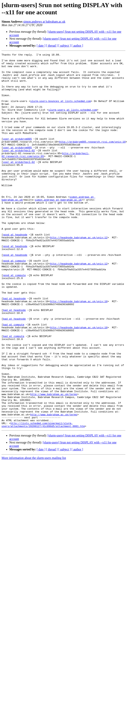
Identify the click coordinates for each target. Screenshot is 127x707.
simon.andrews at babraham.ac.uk (44, 21)
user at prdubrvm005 (17, 156)
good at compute (14, 302)
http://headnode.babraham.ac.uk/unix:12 (78, 274)
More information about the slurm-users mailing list (34, 532)
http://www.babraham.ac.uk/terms (53, 462)
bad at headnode (14, 347)
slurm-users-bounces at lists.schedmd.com (60, 111)
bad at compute (13, 379)
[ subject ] (64, 45)
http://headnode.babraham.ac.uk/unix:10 (78, 351)
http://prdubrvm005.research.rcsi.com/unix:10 (92, 159)
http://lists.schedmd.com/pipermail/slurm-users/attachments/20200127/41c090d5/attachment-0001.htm (43, 499)
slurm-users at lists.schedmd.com (72, 121)
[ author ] (77, 45)
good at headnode (15, 271)
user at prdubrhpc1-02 (19, 170)
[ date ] (41, 45)
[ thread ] (52, 45)
